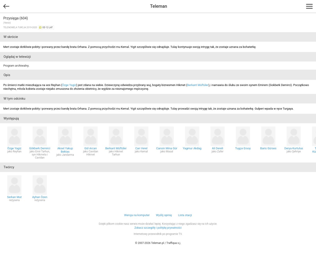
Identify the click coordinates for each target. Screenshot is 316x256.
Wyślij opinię (164, 215)
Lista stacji (185, 215)
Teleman (158, 6)
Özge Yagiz (69, 85)
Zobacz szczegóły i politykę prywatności (158, 227)
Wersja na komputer (137, 215)
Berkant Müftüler (197, 85)
